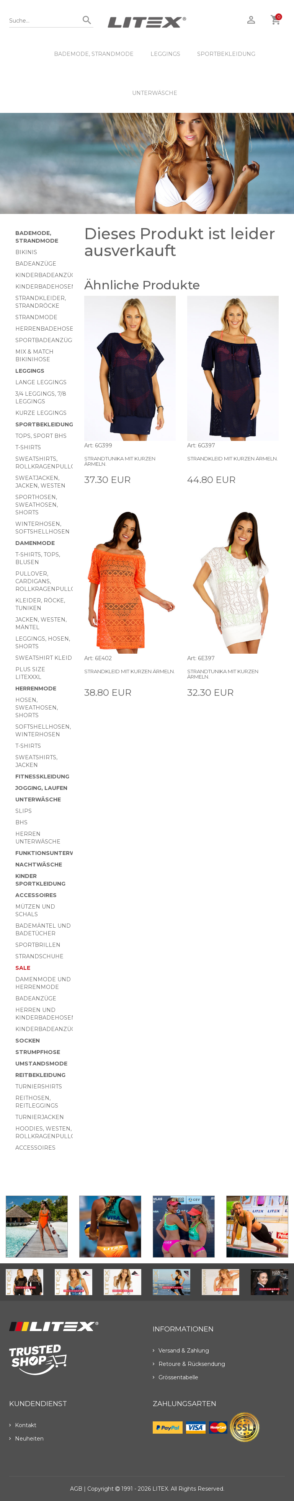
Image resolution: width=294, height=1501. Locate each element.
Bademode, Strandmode (94, 54)
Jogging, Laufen (41, 788)
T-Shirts (28, 447)
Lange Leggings (41, 382)
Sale (22, 967)
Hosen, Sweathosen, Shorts (36, 708)
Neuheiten (26, 1438)
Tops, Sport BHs (41, 435)
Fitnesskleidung (42, 776)
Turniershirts (38, 1086)
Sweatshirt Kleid (43, 657)
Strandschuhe (39, 956)
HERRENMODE (35, 688)
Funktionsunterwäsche (55, 853)
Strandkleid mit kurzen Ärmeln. (232, 458)
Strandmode (36, 317)
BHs (21, 822)
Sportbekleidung (226, 54)
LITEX (160, 1488)
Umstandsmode (41, 1063)
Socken (27, 1040)
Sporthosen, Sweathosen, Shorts (36, 505)
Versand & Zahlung (181, 1350)
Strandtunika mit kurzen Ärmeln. (119, 461)
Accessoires (36, 895)
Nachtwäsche (38, 864)
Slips (23, 811)
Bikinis (26, 252)
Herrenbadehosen (46, 328)
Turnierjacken (39, 1117)
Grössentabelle (175, 1377)
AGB (76, 1488)
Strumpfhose (37, 1052)
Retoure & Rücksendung (189, 1364)
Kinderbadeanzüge (47, 275)
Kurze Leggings (41, 413)
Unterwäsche (154, 93)
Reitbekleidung (40, 1075)
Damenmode (35, 543)
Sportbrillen (37, 944)
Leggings (165, 54)
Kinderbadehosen (45, 286)
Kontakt (22, 1425)
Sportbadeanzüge (45, 340)
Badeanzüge (35, 263)
